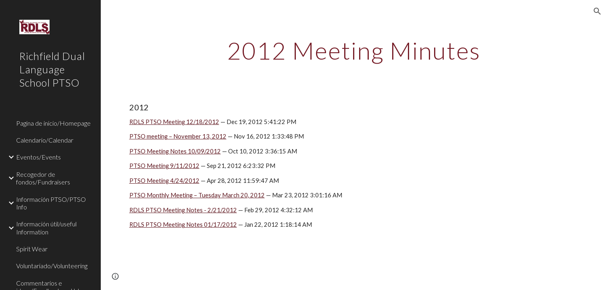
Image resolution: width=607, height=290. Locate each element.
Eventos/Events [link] (38, 157)
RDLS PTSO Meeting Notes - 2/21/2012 (183, 210)
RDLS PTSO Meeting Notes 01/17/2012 (183, 224)
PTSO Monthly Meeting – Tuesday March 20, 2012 (197, 195)
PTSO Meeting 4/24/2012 (164, 180)
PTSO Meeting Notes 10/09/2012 (175, 151)
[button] (597, 11)
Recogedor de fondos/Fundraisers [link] (43, 178)
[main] (354, 50)
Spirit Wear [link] (32, 249)
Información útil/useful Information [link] (46, 227)
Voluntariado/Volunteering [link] (51, 265)
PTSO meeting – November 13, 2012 (178, 136)
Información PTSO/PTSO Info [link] (51, 203)
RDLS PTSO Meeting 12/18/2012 (174, 121)
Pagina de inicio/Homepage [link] (53, 123)
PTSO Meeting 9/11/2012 (164, 165)
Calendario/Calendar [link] (44, 140)
